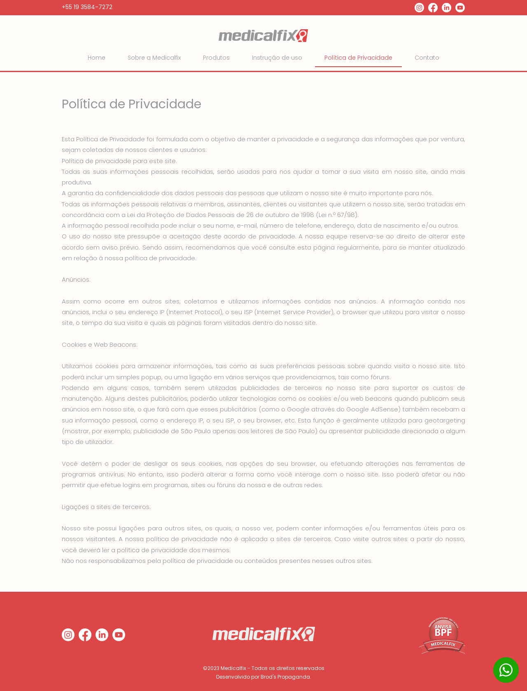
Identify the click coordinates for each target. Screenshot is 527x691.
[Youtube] (460, 7)
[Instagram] (419, 7)
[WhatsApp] (506, 670)
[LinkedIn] (446, 7)
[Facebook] (433, 7)
